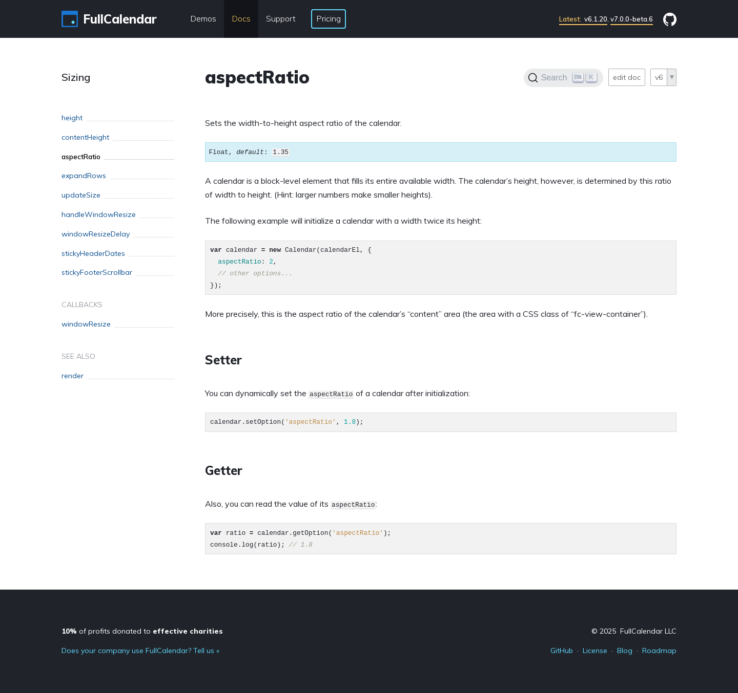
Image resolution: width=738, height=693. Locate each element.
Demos (203, 18)
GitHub (561, 650)
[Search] (563, 78)
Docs (241, 18)
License (595, 650)
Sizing (75, 77)
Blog (624, 650)
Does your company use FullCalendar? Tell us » (140, 650)
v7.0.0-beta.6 (631, 19)
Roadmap (659, 650)
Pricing (328, 18)
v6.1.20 (583, 19)
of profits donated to (142, 631)
